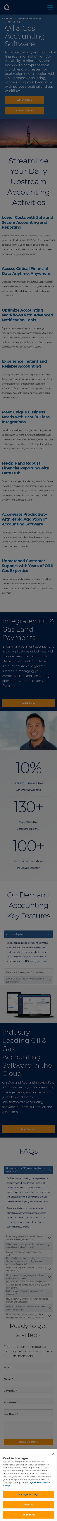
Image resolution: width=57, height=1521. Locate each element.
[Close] (53, 1454)
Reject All (28, 1504)
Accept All (28, 1514)
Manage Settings (28, 1494)
